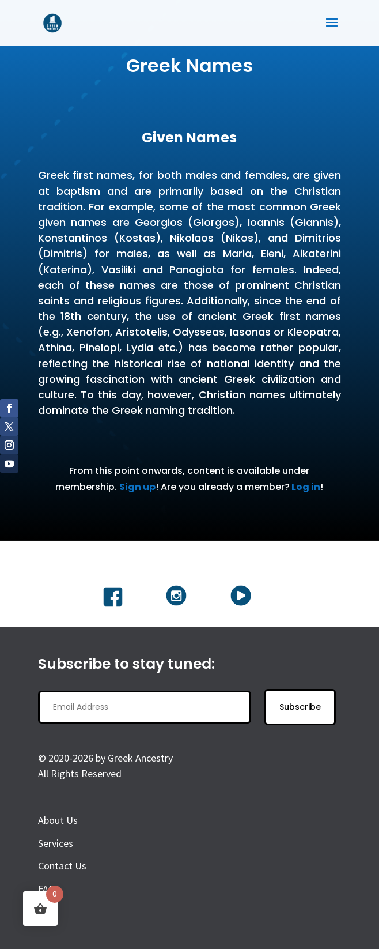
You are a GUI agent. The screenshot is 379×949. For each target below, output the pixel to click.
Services (55, 843)
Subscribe (300, 707)
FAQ (46, 888)
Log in (305, 487)
